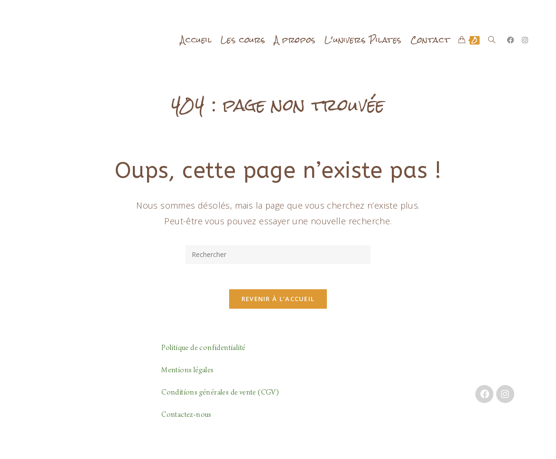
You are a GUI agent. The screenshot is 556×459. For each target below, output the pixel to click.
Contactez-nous (186, 418)
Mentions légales (187, 373)
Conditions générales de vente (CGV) (219, 396)
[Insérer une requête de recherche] (278, 254)
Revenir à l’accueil (278, 302)
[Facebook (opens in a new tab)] (510, 40)
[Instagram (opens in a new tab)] (525, 40)
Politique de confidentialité (203, 351)
